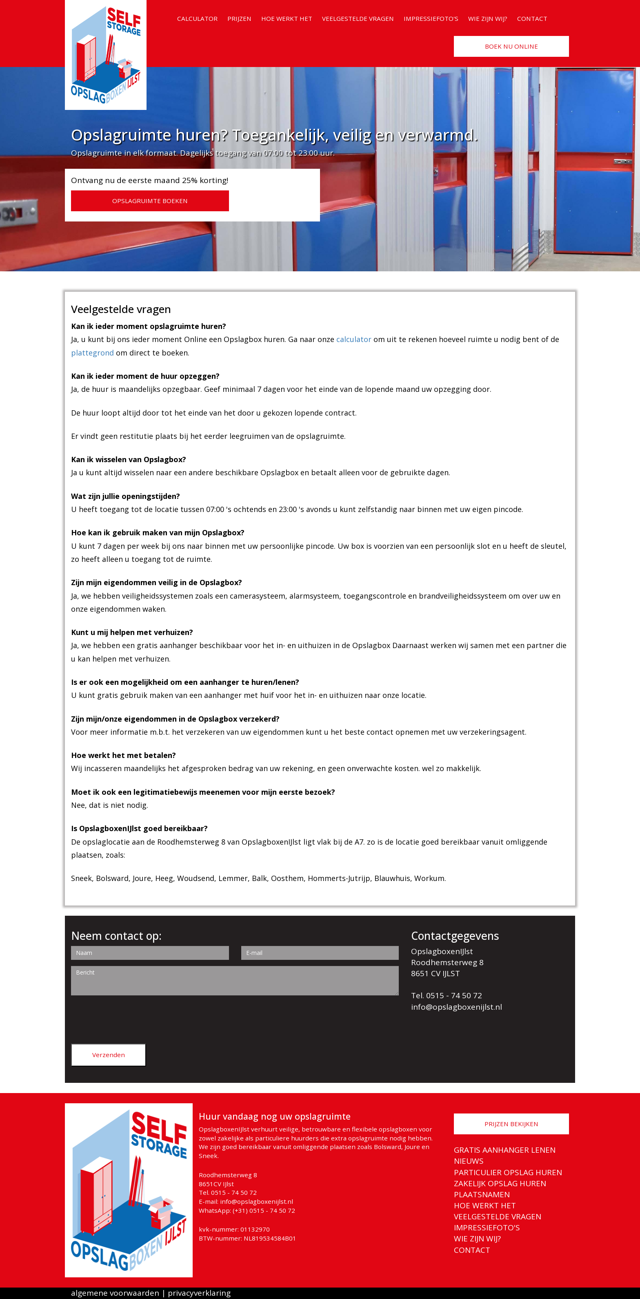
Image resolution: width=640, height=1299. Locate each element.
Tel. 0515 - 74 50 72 (446, 995)
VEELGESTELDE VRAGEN (358, 18)
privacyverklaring (199, 1293)
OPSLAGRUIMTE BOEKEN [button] (150, 201)
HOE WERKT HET (286, 18)
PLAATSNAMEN (482, 1194)
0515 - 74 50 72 (234, 1192)
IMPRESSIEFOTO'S (431, 18)
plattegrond (92, 353)
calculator (353, 339)
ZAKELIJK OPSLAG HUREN (500, 1183)
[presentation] (133, 1017)
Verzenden (108, 1055)
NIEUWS (469, 1161)
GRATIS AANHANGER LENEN (505, 1150)
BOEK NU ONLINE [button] (511, 46)
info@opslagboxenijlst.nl (456, 1007)
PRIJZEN (239, 18)
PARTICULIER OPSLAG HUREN (508, 1172)
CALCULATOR (197, 18)
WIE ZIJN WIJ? (487, 18)
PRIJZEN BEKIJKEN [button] (511, 1124)
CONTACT (532, 18)
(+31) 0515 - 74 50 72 (264, 1210)
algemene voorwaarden (115, 1293)
